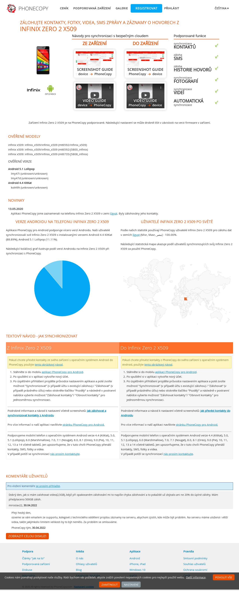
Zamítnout (110, 584)
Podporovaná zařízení (92, 8)
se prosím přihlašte (48, 486)
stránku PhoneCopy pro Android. (84, 424)
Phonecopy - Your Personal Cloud (28, 8)
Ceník (64, 8)
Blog (79, 570)
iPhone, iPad (137, 564)
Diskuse (27, 570)
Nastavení (131, 584)
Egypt (113, 213)
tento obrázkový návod (49, 364)
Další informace (196, 577)
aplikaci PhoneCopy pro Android (62, 372)
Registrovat (146, 8)
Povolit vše (223, 577)
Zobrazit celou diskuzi (27, 536)
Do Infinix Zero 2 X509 (145, 63)
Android (135, 558)
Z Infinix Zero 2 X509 (94, 63)
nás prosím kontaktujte (65, 454)
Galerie (122, 8)
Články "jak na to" (33, 558)
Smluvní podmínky (195, 558)
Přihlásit (171, 8)
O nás (79, 558)
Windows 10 (137, 570)
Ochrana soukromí (195, 570)
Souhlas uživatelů (194, 564)
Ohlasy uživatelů (86, 564)
